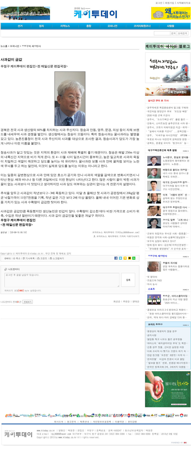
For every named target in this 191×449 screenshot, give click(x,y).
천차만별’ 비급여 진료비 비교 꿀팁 (166, 359)
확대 (8, 258)
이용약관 (119, 421)
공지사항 (151, 335)
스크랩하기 (58, 258)
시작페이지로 (184, 2)
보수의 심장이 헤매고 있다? (161, 241)
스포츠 (151, 288)
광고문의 (71, 421)
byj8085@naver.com (61, 433)
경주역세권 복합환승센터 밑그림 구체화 (167, 107)
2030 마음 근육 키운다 (158, 115)
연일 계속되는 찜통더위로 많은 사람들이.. (176, 268)
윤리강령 (132, 421)
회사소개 (58, 421)
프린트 (43, 258)
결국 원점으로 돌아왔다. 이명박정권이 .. (175, 212)
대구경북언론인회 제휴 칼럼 (162, 150)
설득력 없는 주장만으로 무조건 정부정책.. (175, 200)
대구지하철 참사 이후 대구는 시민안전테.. (175, 187)
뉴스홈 (4, 46)
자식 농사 (152, 284)
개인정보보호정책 (102, 421)
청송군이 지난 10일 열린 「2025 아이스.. (175, 301)
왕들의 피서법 (170, 262)
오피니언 (14, 46)
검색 (173, 33)
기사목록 (30, 258)
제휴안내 (84, 421)
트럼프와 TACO (154, 280)
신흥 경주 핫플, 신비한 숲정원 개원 (165, 347)
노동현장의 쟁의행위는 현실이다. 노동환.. (176, 162)
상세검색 (182, 33)
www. (46, 430)
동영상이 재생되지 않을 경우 (162, 331)
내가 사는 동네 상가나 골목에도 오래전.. (176, 174)
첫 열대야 (152, 276)
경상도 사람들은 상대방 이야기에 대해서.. (175, 224)
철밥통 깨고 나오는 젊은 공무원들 (164, 339)
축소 (18, 258)
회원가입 (169, 2)
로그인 (159, 2)
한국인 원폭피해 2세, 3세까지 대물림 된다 (169, 366)
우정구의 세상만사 (31, 46)
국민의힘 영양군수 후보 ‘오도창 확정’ (168, 111)
